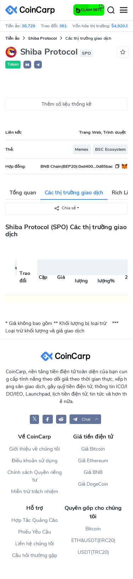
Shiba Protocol (42, 38)
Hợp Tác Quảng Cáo (34, 520)
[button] (27, 64)
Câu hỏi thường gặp (34, 555)
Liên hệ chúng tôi (34, 543)
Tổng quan (23, 192)
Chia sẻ (65, 208)
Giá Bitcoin (93, 449)
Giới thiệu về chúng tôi (34, 449)
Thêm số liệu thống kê (66, 104)
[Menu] (123, 10)
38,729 (28, 26)
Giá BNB (93, 472)
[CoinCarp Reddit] (61, 419)
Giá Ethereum (93, 460)
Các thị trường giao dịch (74, 192)
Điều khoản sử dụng (34, 460)
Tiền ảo (12, 38)
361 (63, 26)
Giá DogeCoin (93, 484)
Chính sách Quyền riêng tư (34, 476)
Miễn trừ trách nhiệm (34, 491)
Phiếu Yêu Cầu (34, 532)
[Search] (110, 10)
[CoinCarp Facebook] (48, 419)
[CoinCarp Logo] (32, 10)
